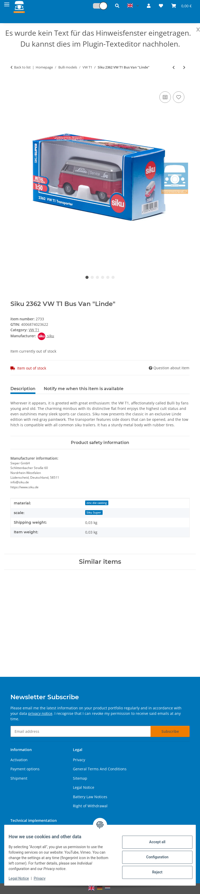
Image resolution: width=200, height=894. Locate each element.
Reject (153, 872)
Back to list (22, 67)
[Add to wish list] (178, 97)
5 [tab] (107, 277)
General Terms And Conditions (100, 768)
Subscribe (170, 731)
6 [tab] (113, 277)
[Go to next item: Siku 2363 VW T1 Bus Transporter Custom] (184, 67)
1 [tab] (87, 277)
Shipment (18, 778)
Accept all (153, 842)
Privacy (43, 878)
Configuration (153, 857)
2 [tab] (92, 277)
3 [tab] (97, 277)
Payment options (25, 768)
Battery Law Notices (90, 796)
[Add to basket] (14, 84)
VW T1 (34, 329)
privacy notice (40, 713)
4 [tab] (102, 277)
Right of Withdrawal (90, 805)
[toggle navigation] (6, 3)
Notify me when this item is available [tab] (83, 388)
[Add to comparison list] (165, 97)
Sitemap (80, 778)
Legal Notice (23, 878)
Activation (19, 759)
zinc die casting (96, 503)
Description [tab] (22, 388)
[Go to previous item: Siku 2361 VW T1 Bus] (173, 67)
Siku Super (93, 512)
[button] (97, 6)
